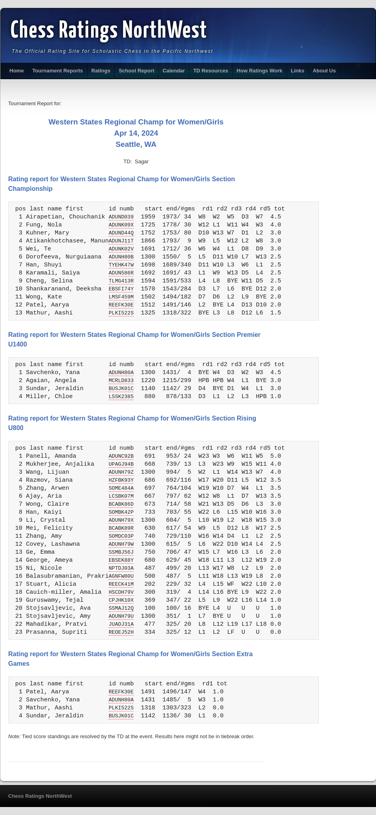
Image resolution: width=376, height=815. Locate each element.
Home (17, 71)
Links (297, 71)
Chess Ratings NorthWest (109, 31)
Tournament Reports (57, 71)
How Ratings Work (259, 71)
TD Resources (210, 71)
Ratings (101, 71)
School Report (136, 71)
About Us (324, 71)
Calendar (174, 71)
